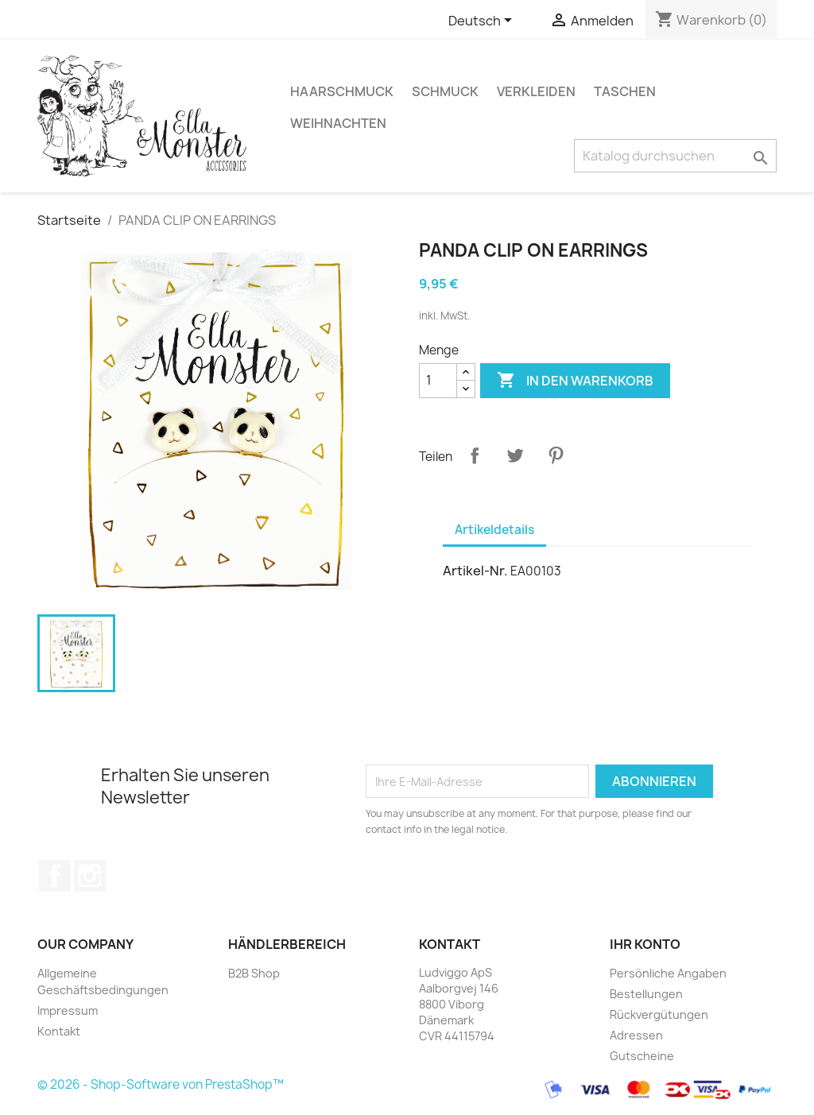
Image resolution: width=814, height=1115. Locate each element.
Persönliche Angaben (668, 973)
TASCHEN (625, 91)
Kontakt (58, 1031)
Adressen (636, 1035)
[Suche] (675, 155)
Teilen (474, 455)
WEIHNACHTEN (338, 123)
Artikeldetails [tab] (494, 529)
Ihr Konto (645, 944)
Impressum (67, 1010)
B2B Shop (254, 973)
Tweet (515, 455)
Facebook (55, 876)
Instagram (90, 876)
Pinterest (556, 455)
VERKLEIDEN (536, 91)
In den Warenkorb (575, 380)
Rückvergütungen (659, 1014)
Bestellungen (646, 993)
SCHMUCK (445, 91)
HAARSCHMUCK (341, 91)
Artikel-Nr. (475, 571)
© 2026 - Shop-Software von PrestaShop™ (160, 1085)
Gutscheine (642, 1055)
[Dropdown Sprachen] (482, 21)
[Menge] (438, 380)
